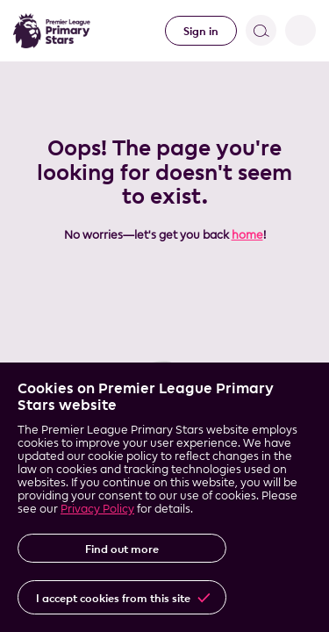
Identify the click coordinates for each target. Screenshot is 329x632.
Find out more (122, 549)
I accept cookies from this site (113, 598)
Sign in (200, 31)
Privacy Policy (97, 508)
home (247, 234)
